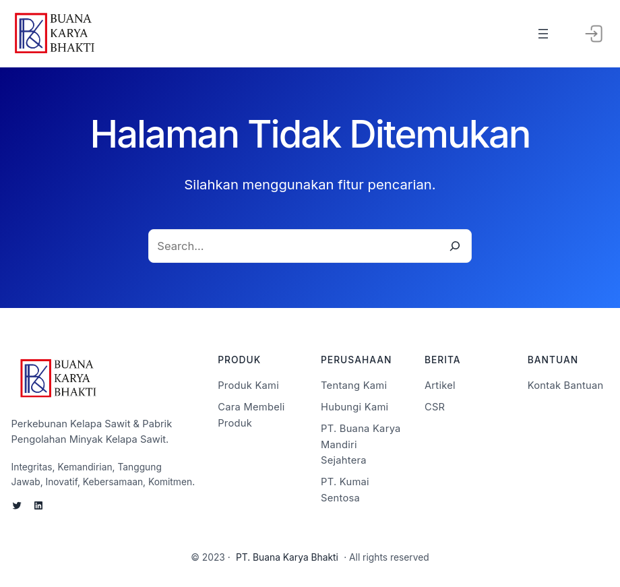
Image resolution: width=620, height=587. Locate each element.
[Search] (454, 246)
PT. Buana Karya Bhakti (287, 557)
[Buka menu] (543, 34)
